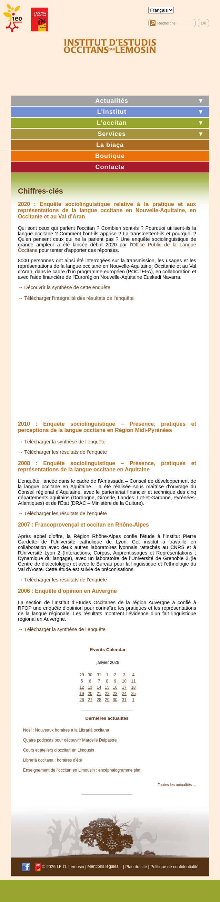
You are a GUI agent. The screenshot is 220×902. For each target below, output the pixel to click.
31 (99, 675)
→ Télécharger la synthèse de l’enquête (62, 441)
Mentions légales (103, 866)
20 (90, 693)
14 (99, 687)
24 (124, 693)
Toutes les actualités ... (177, 785)
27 (90, 699)
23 (115, 693)
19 (81, 693)
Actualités (111, 100)
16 (115, 687)
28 (99, 699)
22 (107, 693)
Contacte (109, 167)
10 (124, 681)
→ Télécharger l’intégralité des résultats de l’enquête (76, 298)
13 (90, 687)
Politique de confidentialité (174, 866)
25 (133, 693)
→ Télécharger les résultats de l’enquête (62, 452)
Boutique (110, 156)
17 (124, 687)
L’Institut (112, 111)
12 (81, 687)
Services (112, 133)
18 (133, 687)
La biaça (110, 144)
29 (81, 675)
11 (133, 681)
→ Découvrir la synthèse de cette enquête (64, 287)
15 (107, 687)
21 (99, 693)
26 (81, 699)
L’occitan (112, 122)
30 (90, 675)
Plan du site (136, 866)
